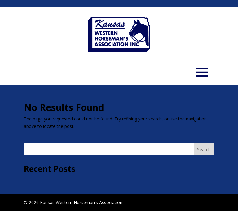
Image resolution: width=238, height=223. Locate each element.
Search (204, 149)
